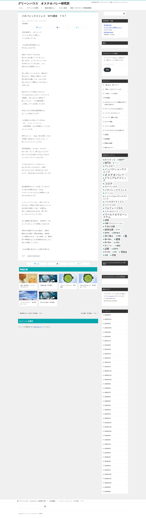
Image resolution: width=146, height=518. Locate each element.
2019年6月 (107, 448)
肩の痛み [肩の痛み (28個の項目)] (109, 236)
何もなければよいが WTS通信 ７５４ (88, 286)
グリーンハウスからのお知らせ (113, 109)
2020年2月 (107, 414)
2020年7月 (107, 392)
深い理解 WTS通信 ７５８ (88, 313)
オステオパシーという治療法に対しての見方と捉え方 (115, 103)
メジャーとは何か (109, 126)
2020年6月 (107, 396)
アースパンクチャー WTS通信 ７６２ (28, 303)
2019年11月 (107, 427)
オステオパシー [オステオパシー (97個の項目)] (114, 174)
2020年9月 (107, 384)
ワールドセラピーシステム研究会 (114, 276)
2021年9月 (107, 332)
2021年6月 (107, 345)
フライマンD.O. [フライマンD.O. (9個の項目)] (110, 205)
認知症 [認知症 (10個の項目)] (115, 249)
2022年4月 (107, 323)
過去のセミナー (109, 147)
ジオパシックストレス (33, 256)
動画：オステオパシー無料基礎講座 (81, 8)
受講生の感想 (108, 143)
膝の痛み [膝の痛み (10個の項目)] (108, 242)
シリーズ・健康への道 (111, 117)
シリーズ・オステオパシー (112, 113)
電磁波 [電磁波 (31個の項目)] (124, 252)
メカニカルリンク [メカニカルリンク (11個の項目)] (111, 211)
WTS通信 (25, 23)
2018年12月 (107, 474)
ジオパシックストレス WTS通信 (68, 286)
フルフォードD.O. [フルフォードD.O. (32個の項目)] (114, 208)
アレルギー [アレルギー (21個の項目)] (110, 166)
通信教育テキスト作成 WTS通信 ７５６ (31, 313)
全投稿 (106, 134)
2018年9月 (107, 487)
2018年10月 (107, 483)
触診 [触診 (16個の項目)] (119, 246)
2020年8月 (107, 388)
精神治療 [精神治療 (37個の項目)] (109, 229)
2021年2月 (107, 362)
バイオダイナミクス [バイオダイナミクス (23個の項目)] (114, 202)
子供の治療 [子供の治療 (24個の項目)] (110, 226)
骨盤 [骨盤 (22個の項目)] (114, 255)
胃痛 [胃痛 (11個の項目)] (119, 236)
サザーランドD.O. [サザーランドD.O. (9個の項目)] (111, 187)
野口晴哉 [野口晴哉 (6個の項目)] (107, 252)
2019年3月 (107, 461)
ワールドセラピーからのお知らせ (114, 130)
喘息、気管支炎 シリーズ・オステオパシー (27, 286)
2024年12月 (107, 319)
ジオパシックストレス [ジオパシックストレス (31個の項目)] (116, 190)
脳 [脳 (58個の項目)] (126, 236)
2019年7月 (107, 444)
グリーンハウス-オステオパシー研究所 (114, 263)
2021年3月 (107, 358)
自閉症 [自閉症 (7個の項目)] (117, 242)
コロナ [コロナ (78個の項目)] (109, 183)
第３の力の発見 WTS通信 (47, 302)
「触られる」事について (111, 85)
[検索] (115, 13)
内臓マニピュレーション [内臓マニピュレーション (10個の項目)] (114, 223)
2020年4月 (107, 405)
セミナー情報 (108, 121)
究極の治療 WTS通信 (46, 285)
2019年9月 (107, 435)
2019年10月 (107, 431)
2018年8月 (107, 491)
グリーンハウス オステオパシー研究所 (43, 3)
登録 (107, 69)
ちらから (111, 296)
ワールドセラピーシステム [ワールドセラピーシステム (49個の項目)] (115, 215)
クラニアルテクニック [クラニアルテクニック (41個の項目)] (114, 179)
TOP (32, 501)
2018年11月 (107, 478)
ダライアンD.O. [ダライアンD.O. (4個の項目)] (109, 193)
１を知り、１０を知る (111, 93)
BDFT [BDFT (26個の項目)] (122, 160)
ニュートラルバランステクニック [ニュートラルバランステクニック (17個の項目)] (115, 197)
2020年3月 (107, 409)
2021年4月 (107, 353)
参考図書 (107, 139)
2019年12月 (107, 422)
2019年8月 (107, 440)
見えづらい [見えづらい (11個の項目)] (109, 245)
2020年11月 (107, 375)
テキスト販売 (63, 8)
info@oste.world (108, 32)
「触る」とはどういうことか (112, 89)
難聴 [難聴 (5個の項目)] (115, 252)
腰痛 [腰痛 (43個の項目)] (118, 239)
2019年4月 (107, 457)
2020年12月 (107, 371)
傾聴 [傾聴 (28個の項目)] (107, 220)
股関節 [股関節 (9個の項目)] (107, 233)
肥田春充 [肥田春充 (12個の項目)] (116, 233)
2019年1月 (107, 470)
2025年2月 (107, 315)
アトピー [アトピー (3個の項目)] (117, 163)
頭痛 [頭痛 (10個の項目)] (106, 255)
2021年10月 (107, 328)
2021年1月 (107, 366)
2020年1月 (107, 418)
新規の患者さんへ (50, 8)
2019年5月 (107, 452)
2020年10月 (107, 379)
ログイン (38, 327)
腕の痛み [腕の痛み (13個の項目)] (108, 239)
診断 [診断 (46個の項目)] (107, 248)
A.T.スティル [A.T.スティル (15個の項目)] (110, 160)
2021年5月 (107, 349)
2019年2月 (107, 465)
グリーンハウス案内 (32, 8)
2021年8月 (107, 336)
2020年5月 (107, 401)
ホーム (21, 8)
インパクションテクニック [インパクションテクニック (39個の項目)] (114, 170)
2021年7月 (107, 341)
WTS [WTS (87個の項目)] (108, 163)
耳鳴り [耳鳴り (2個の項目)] (119, 229)
